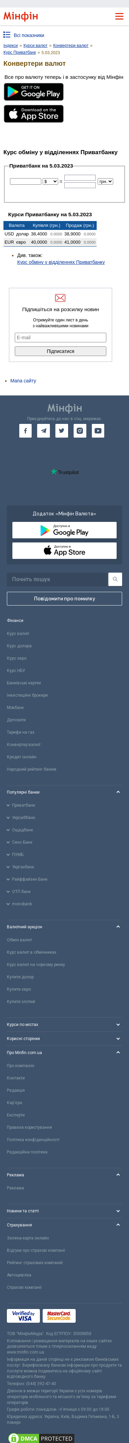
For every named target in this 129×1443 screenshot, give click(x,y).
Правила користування (29, 1127)
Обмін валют (19, 940)
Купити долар (20, 977)
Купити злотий (21, 1001)
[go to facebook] (25, 431)
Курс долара (19, 646)
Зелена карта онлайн (28, 1238)
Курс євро (16, 658)
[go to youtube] (98, 431)
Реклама (15, 1188)
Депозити (16, 720)
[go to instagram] (80, 431)
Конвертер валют (24, 744)
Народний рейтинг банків (31, 769)
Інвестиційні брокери (27, 695)
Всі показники (29, 35)
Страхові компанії (24, 1287)
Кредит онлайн (21, 757)
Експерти (16, 1115)
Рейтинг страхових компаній (35, 1262)
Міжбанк (15, 707)
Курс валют (18, 633)
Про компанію (20, 1065)
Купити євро (19, 989)
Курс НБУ (16, 670)
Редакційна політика (27, 1152)
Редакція (16, 1090)
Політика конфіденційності (33, 1139)
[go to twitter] (61, 431)
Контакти (16, 1078)
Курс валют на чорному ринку (36, 964)
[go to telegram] (43, 431)
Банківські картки (24, 683)
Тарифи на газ (20, 732)
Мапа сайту (23, 380)
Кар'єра (14, 1102)
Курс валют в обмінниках (31, 952)
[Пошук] (115, 579)
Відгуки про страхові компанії (36, 1250)
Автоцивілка (19, 1275)
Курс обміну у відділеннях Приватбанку (61, 262)
